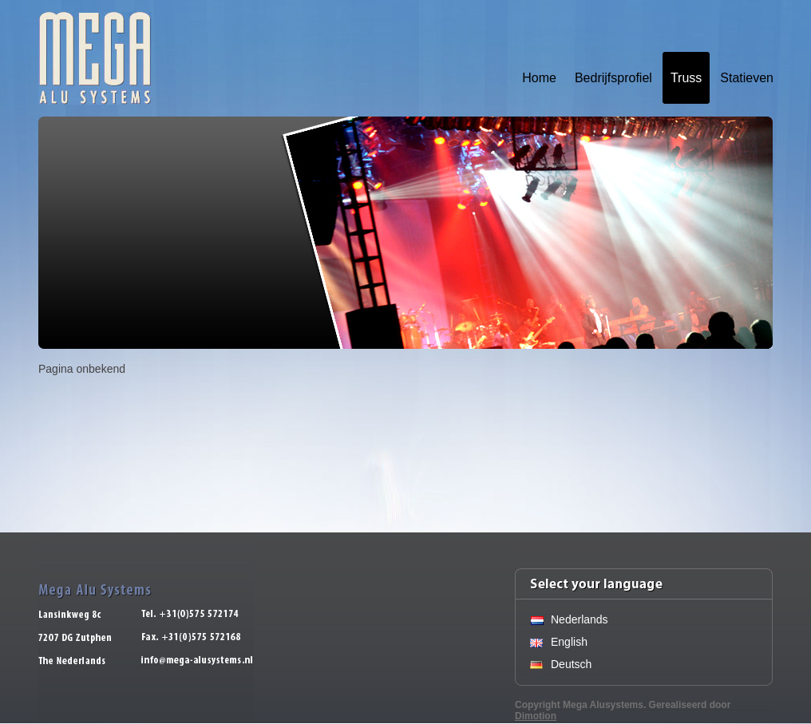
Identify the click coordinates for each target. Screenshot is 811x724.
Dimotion (535, 716)
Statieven (746, 78)
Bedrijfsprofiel (613, 78)
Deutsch (571, 664)
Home (539, 78)
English (569, 641)
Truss (686, 78)
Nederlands (579, 619)
